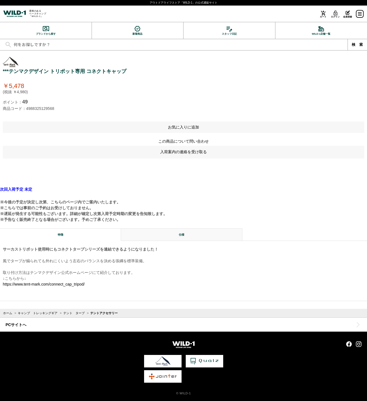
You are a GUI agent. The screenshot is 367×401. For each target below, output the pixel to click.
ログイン (335, 17)
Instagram (358, 344)
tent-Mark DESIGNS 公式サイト (163, 361)
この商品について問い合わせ (183, 141)
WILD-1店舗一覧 (321, 33)
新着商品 (137, 33)
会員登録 (347, 17)
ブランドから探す (46, 33)
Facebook (349, 344)
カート (323, 17)
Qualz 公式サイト (204, 361)
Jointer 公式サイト (163, 376)
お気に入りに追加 (183, 127)
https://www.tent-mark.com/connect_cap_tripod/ (44, 284)
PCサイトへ (16, 324)
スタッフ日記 (229, 33)
